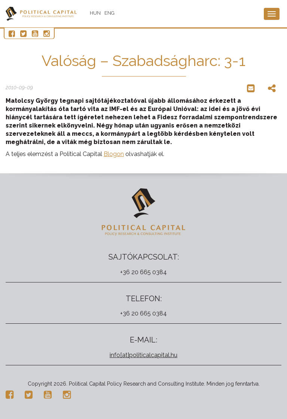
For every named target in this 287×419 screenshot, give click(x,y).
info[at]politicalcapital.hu (143, 355)
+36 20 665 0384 (143, 272)
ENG (109, 13)
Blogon (114, 154)
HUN (95, 13)
